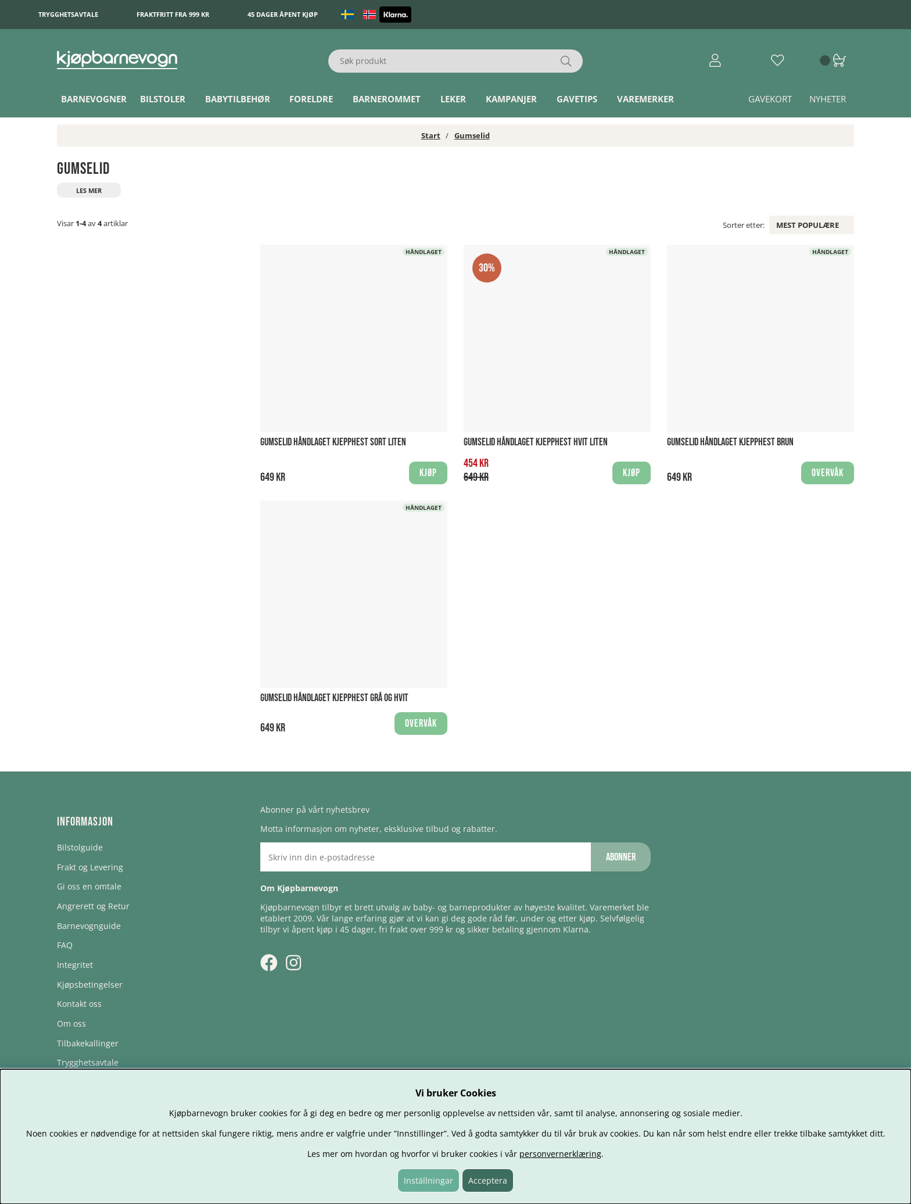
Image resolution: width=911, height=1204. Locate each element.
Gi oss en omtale (89, 886)
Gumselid (472, 135)
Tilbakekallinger (88, 1043)
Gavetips (577, 99)
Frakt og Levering (90, 867)
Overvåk (828, 473)
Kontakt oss (79, 1003)
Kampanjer (511, 99)
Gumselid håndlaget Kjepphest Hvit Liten (536, 442)
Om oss (71, 1023)
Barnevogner (94, 99)
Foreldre (311, 99)
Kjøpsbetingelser (90, 984)
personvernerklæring (560, 1153)
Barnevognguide (89, 925)
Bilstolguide (80, 847)
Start (430, 135)
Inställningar (428, 1180)
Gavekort (770, 99)
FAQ (65, 945)
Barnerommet (387, 99)
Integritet (75, 964)
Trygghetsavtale (68, 14)
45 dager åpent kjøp (283, 14)
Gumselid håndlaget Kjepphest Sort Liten (333, 442)
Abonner (621, 857)
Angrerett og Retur (93, 906)
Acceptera (487, 1180)
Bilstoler (162, 99)
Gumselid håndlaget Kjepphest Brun (730, 442)
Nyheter (827, 99)
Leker (453, 99)
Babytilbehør (237, 99)
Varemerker (645, 99)
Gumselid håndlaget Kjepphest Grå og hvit (334, 698)
